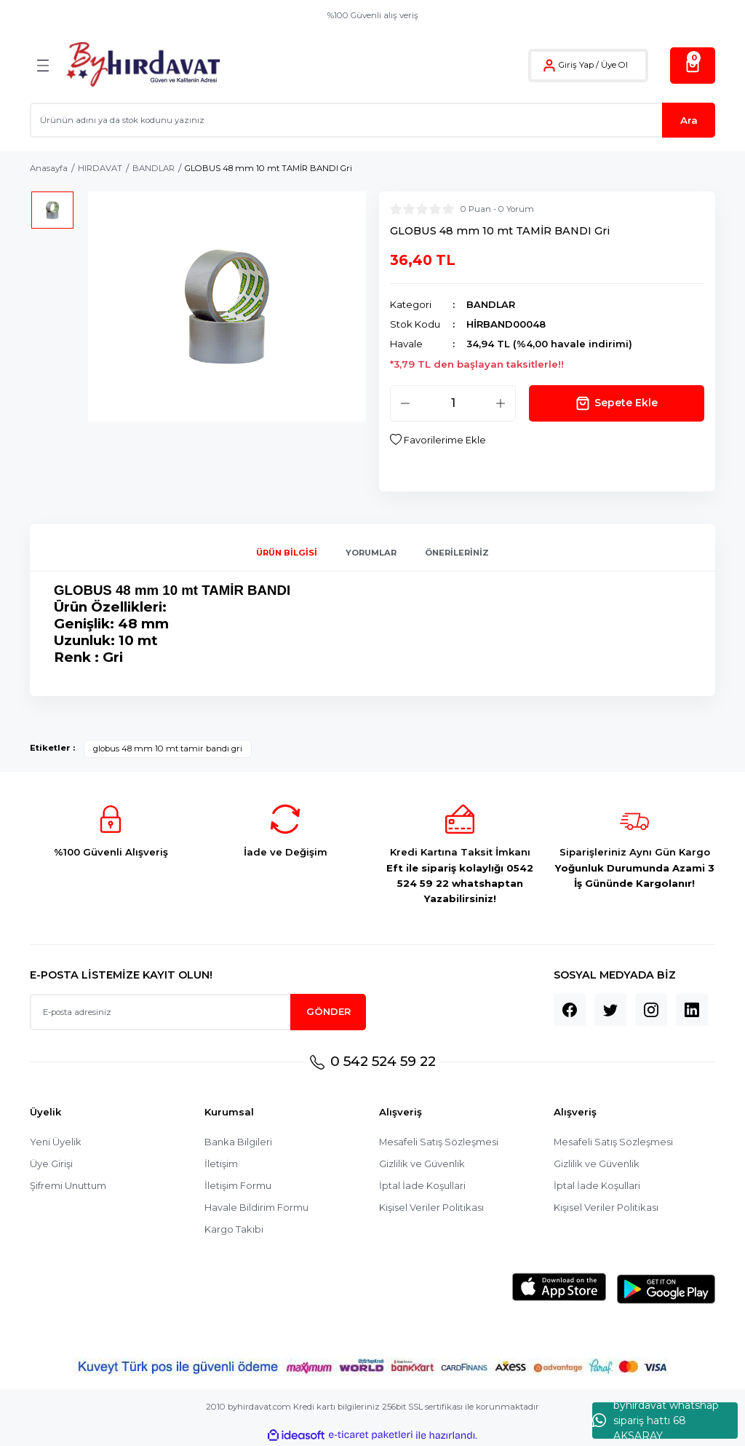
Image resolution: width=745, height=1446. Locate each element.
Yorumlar (371, 553)
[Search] (372, 120)
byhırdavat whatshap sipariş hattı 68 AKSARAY (655, 1420)
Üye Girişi (51, 1164)
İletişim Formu (237, 1186)
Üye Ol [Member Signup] (614, 65)
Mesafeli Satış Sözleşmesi (440, 1142)
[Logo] (143, 65)
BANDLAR (491, 304)
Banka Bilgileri (238, 1142)
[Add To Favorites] (438, 440)
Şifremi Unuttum (68, 1186)
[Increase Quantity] (500, 403)
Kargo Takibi (233, 1230)
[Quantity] (453, 403)
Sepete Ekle (616, 403)
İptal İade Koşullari (422, 1186)
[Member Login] (549, 65)
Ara (689, 120)
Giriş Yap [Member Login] (576, 65)
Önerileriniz (457, 553)
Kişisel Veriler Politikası (432, 1208)
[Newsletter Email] (198, 1012)
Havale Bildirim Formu (256, 1208)
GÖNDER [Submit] (328, 1012)
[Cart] (692, 65)
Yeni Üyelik (56, 1142)
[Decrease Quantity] (405, 403)
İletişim (221, 1164)
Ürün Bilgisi (286, 553)
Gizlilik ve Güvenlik (422, 1164)
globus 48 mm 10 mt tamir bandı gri (167, 749)
